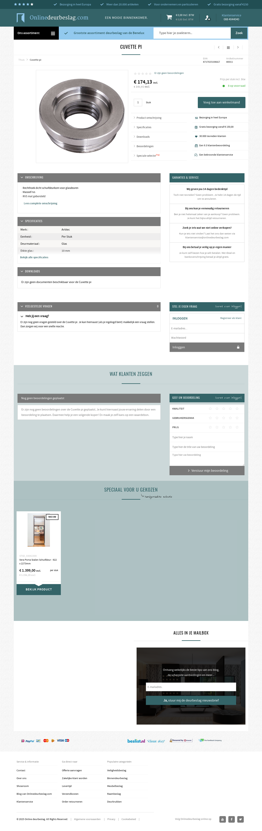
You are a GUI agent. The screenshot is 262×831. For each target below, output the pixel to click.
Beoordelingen (145, 146)
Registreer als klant (231, 318)
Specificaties (144, 127)
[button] (89, 306)
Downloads (143, 137)
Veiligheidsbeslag (116, 770)
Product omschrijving (149, 118)
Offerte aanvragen (72, 770)
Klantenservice (25, 801)
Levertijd (67, 786)
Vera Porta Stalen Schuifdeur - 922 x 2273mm (38, 561)
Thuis (21, 60)
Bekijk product (39, 589)
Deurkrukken (114, 801)
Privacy (111, 819)
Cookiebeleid (129, 819)
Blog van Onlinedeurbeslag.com (34, 794)
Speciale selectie (146, 156)
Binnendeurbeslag (117, 778)
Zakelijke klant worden (74, 778)
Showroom (23, 786)
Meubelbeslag (115, 786)
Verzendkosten (70, 794)
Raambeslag (114, 794)
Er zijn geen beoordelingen (169, 73)
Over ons (21, 778)
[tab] (89, 306)
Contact (21, 770)
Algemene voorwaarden (87, 819)
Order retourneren (72, 801)
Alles (228, 47)
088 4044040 (231, 19)
